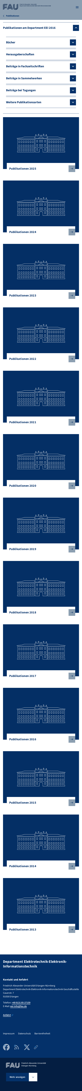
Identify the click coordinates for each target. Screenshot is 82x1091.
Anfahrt (8, 1015)
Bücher (10, 42)
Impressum (8, 1033)
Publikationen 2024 (39, 232)
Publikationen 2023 (39, 295)
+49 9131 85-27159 (21, 1002)
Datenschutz (24, 1033)
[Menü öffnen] (77, 7)
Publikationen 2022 (39, 359)
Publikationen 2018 (39, 612)
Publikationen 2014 (39, 866)
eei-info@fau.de (18, 1006)
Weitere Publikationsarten (23, 102)
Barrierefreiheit (42, 1033)
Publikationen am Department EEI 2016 (29, 28)
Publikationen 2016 (39, 739)
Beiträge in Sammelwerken (24, 78)
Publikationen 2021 (39, 422)
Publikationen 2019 (39, 549)
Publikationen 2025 (39, 168)
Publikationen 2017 (39, 676)
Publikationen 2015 (39, 802)
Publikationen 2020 (39, 485)
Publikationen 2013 (39, 929)
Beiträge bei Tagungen (21, 90)
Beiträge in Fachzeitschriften (25, 66)
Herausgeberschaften (20, 54)
